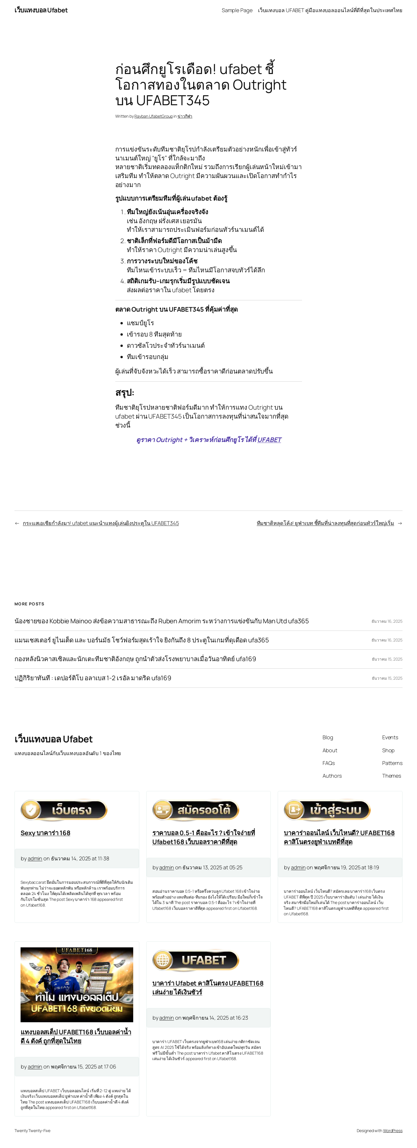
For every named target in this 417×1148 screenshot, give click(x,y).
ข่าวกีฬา (185, 116)
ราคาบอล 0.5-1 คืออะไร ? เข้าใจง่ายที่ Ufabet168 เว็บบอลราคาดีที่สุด (203, 837)
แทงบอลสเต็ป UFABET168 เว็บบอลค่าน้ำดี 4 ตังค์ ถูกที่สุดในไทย (76, 1036)
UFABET (269, 439)
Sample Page (237, 10)
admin (35, 858)
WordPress (393, 1130)
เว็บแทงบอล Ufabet (41, 10)
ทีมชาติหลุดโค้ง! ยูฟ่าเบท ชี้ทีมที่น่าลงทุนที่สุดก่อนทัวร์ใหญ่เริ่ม (325, 523)
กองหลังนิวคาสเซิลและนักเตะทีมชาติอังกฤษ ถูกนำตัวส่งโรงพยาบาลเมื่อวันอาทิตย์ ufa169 (135, 659)
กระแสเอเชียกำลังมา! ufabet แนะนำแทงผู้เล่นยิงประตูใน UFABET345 (101, 523)
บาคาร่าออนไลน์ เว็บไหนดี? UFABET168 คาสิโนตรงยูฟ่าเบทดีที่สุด (339, 837)
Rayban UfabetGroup (153, 116)
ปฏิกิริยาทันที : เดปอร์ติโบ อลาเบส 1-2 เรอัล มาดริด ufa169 (92, 678)
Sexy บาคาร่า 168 (45, 833)
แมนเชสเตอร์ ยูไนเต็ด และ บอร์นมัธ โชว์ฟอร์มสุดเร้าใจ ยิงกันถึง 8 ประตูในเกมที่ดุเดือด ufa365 (141, 640)
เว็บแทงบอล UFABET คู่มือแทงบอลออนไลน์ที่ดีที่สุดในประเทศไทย (330, 10)
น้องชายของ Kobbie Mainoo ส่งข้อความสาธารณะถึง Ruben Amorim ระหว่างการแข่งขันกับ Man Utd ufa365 (161, 621)
